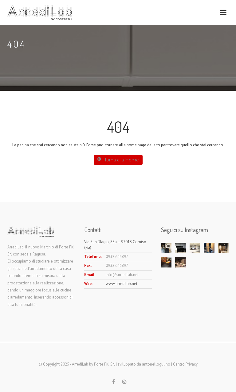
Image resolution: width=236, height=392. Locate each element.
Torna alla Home (118, 160)
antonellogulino (156, 364)
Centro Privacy (185, 364)
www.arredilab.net (121, 283)
